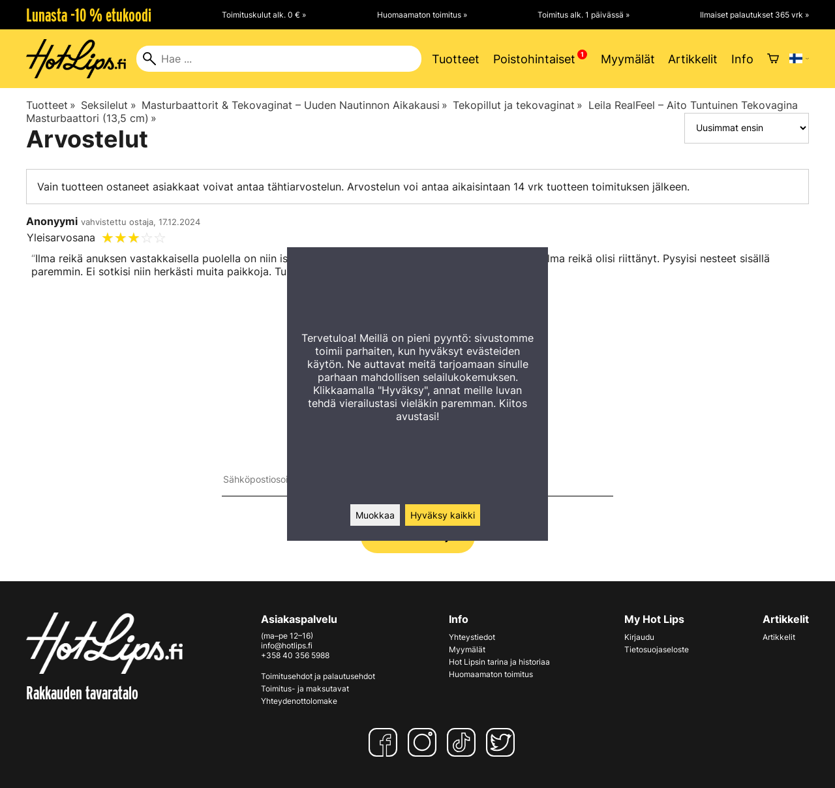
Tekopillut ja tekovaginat (518, 105)
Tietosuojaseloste (656, 649)
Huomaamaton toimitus (491, 674)
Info (742, 59)
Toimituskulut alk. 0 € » (264, 15)
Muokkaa (375, 515)
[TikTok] (464, 742)
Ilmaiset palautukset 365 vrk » (754, 15)
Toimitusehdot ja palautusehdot (318, 676)
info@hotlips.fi (286, 645)
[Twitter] (503, 742)
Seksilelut (108, 105)
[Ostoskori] (773, 59)
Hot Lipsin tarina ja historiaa (499, 662)
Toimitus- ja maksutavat (305, 688)
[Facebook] (385, 742)
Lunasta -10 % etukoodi (88, 15)
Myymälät (628, 59)
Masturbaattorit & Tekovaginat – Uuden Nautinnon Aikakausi (295, 105)
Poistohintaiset (534, 59)
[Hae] (278, 59)
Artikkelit (693, 59)
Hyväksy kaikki (442, 515)
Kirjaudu (639, 637)
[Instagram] (425, 742)
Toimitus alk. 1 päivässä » (584, 15)
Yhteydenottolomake (299, 701)
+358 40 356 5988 (295, 655)
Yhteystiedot (472, 637)
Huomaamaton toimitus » (422, 15)
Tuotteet (455, 59)
